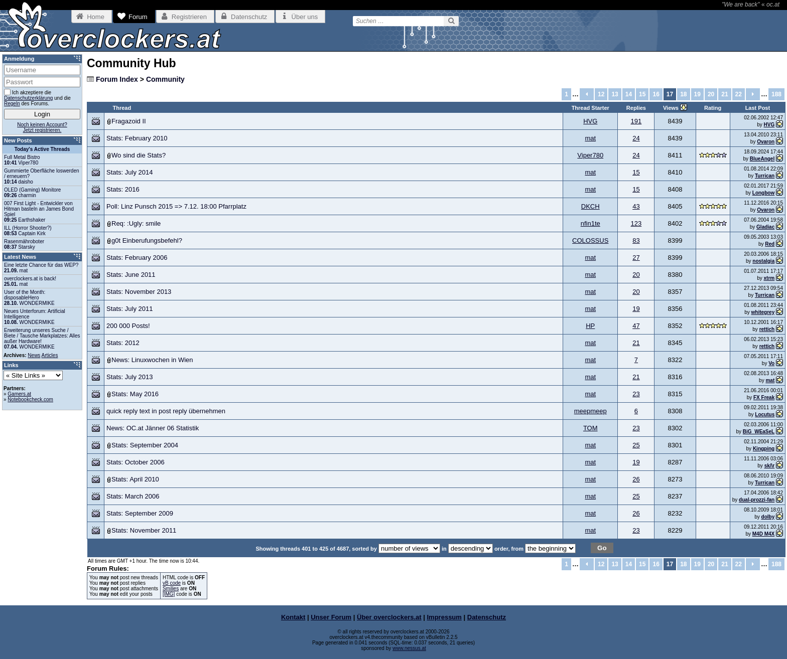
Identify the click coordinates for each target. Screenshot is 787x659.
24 (635, 138)
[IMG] (169, 594)
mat (590, 138)
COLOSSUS (590, 240)
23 (635, 394)
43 (635, 206)
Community (165, 79)
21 (724, 94)
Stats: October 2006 (135, 462)
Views (671, 108)
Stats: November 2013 (138, 291)
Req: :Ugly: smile (136, 223)
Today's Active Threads (42, 149)
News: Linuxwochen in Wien (152, 360)
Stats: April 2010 (135, 479)
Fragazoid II (128, 121)
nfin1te (590, 223)
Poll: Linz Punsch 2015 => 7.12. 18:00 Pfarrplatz (176, 206)
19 (697, 94)
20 (711, 94)
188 (776, 94)
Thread (122, 108)
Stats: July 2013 (129, 377)
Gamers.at (19, 394)
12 (601, 94)
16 (655, 94)
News (34, 355)
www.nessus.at (409, 648)
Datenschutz (486, 617)
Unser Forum (331, 617)
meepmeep (590, 411)
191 (636, 121)
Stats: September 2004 (144, 445)
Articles (50, 355)
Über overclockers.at (389, 617)
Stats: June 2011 (131, 274)
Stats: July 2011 (129, 308)
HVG (590, 121)
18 (683, 94)
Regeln (12, 103)
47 (635, 326)
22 (738, 94)
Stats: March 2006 (133, 496)
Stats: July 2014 (129, 172)
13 (614, 94)
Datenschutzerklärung (28, 98)
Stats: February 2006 (136, 257)
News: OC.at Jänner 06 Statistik (152, 428)
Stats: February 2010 (136, 138)
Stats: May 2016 (135, 394)
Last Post (757, 108)
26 (635, 479)
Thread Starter (590, 108)
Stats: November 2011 (143, 530)
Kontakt (293, 617)
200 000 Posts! (128, 326)
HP (590, 326)
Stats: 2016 (123, 189)
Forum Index (117, 79)
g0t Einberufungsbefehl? (146, 240)
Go (602, 548)
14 (628, 94)
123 (636, 223)
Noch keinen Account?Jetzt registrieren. (42, 127)
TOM (590, 428)
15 (642, 94)
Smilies (171, 588)
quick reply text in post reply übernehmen (165, 411)
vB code (172, 583)
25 (635, 445)
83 (635, 240)
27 (635, 257)
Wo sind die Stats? (138, 155)
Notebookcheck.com (30, 399)
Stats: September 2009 (139, 513)
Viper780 (590, 155)
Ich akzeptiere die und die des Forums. (37, 97)
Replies (636, 108)
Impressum (444, 617)
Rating (712, 108)
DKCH (590, 206)
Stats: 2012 (123, 343)
